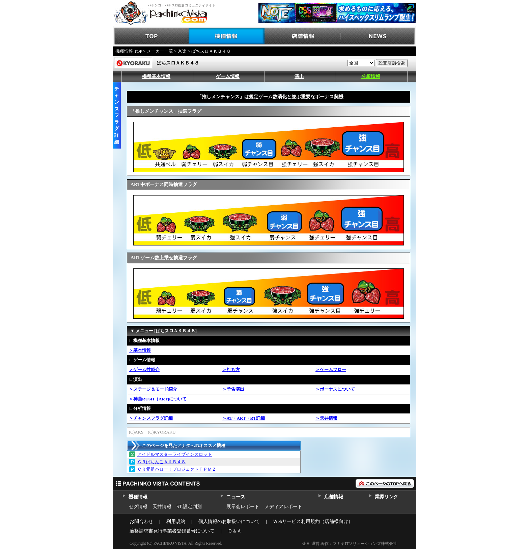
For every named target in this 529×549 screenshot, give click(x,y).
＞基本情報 (140, 350)
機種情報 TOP (128, 51)
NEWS (378, 36)
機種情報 (226, 36)
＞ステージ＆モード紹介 (153, 389)
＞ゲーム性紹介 (144, 369)
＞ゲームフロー (330, 369)
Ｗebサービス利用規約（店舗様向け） (313, 521)
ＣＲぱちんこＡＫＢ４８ (161, 461)
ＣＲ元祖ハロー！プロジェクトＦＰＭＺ (176, 469)
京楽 (182, 51)
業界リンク (386, 496)
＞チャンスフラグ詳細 (151, 418)
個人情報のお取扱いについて (229, 521)
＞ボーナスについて (335, 389)
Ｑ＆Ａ (235, 530)
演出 (299, 76)
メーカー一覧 (160, 51)
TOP (151, 36)
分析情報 (370, 76)
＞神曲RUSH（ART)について (158, 398)
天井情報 (161, 506)
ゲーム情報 (228, 76)
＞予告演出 (233, 389)
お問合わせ (141, 521)
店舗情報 (302, 36)
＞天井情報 (326, 418)
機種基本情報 (156, 76)
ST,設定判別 (189, 506)
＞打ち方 (231, 369)
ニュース (235, 496)
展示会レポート (242, 506)
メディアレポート (283, 506)
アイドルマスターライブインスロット (174, 454)
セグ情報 (138, 506)
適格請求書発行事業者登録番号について (172, 530)
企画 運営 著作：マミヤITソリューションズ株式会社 (349, 543)
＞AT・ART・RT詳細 (243, 418)
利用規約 (175, 521)
